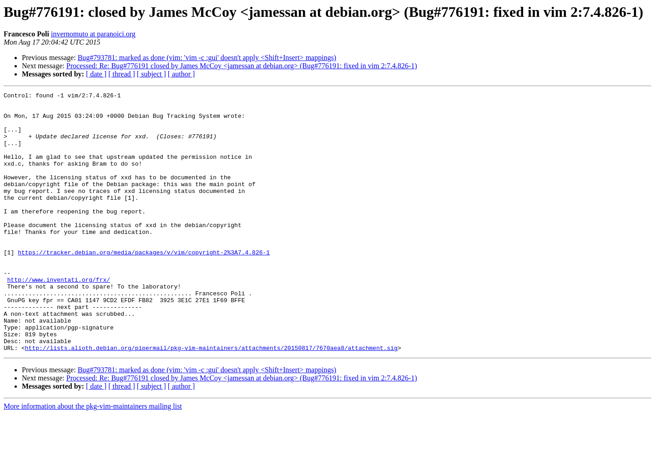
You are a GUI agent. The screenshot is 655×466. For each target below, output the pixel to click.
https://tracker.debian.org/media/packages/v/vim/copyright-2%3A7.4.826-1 (144, 285)
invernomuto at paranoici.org (93, 34)
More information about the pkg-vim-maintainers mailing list (93, 458)
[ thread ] (121, 74)
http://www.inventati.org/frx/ (58, 318)
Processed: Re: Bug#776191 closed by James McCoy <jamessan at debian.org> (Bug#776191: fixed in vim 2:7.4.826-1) (241, 66)
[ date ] (96, 74)
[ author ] (181, 74)
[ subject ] (151, 74)
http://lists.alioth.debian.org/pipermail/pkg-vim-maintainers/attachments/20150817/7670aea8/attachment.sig (211, 399)
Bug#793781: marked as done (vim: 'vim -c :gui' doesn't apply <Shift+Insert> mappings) (207, 57)
